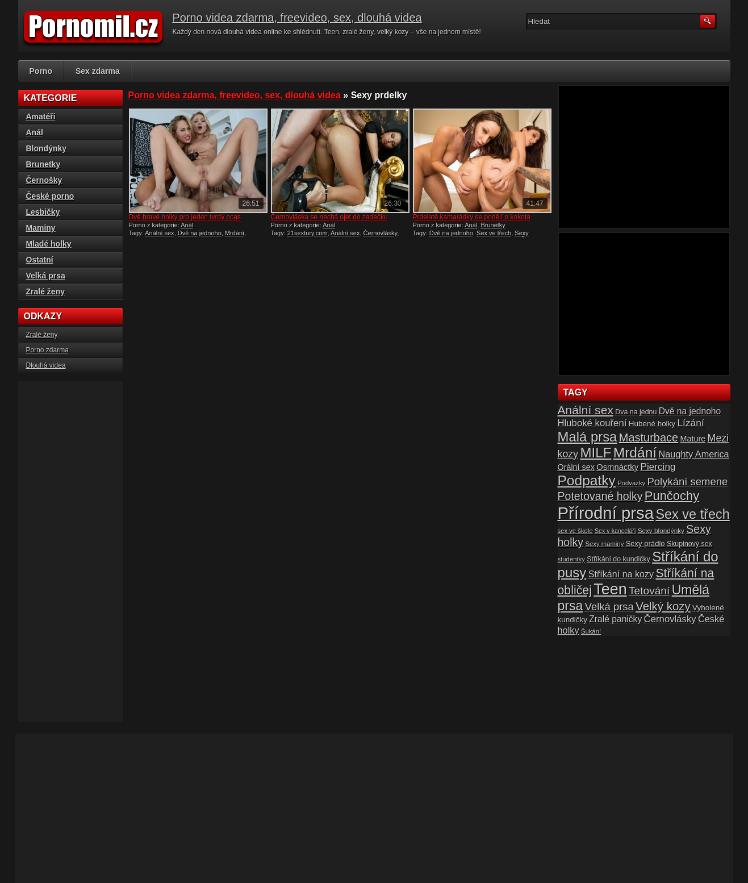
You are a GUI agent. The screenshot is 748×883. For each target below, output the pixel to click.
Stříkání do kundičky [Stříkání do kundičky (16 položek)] (618, 559)
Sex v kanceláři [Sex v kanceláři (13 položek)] (615, 530)
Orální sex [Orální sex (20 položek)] (576, 467)
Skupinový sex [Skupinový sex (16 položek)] (689, 544)
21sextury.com (307, 233)
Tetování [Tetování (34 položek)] (649, 591)
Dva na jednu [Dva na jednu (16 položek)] (636, 412)
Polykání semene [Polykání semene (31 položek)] (687, 482)
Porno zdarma (47, 350)
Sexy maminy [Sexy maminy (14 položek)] (604, 543)
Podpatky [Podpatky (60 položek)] (587, 480)
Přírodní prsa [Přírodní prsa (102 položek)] (606, 512)
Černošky (44, 180)
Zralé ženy (45, 291)
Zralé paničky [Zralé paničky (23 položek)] (615, 619)
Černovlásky (380, 233)
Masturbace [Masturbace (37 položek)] (649, 437)
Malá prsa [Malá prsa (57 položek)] (587, 436)
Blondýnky (46, 148)
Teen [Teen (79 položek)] (610, 589)
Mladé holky (49, 243)
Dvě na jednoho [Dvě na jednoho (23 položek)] (690, 411)
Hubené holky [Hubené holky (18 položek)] (652, 423)
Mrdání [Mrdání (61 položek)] (635, 452)
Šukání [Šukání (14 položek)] (591, 631)
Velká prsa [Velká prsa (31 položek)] (609, 607)
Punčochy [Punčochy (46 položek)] (672, 496)
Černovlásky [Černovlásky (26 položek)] (670, 619)
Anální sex (159, 233)
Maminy (41, 227)
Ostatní (39, 259)
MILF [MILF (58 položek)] (595, 452)
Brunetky (492, 225)
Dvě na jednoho (200, 233)
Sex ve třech (494, 233)
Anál (187, 225)
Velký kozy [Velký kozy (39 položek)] (663, 606)
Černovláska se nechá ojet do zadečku (329, 217)
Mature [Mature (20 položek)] (693, 438)
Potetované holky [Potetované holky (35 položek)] (600, 496)
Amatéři (41, 116)
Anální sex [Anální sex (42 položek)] (585, 409)
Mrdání (234, 233)
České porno (50, 196)
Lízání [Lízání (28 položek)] (690, 422)
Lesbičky (43, 211)
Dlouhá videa (46, 365)
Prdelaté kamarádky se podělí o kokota (471, 217)
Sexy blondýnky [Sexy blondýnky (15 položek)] (661, 530)
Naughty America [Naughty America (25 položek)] (694, 454)
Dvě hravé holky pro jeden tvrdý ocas (185, 217)
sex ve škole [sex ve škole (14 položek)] (575, 530)
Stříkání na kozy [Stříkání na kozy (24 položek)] (621, 574)
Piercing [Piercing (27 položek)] (657, 466)
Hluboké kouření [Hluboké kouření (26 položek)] (592, 423)
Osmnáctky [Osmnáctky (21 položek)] (617, 467)
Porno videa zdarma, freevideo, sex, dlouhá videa (297, 17)
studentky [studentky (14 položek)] (571, 559)
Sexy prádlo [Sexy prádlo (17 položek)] (645, 543)
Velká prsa (45, 275)
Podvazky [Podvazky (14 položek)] (631, 483)
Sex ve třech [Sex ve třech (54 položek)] (692, 514)
